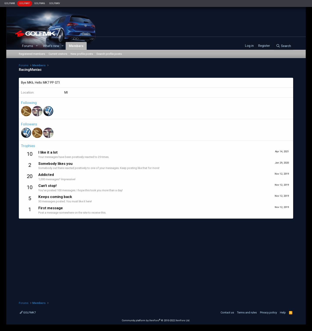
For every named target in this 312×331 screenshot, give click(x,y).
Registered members (32, 53)
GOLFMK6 (39, 3)
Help (283, 312)
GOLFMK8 (9, 3)
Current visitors (58, 53)
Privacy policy (268, 312)
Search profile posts (109, 53)
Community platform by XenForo (156, 320)
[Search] (283, 46)
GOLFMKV (54, 3)
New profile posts (82, 53)
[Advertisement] (156, 257)
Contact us (227, 312)
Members (76, 46)
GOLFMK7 (24, 3)
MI (66, 92)
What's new (51, 46)
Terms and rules (247, 312)
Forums (27, 46)
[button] (37, 46)
